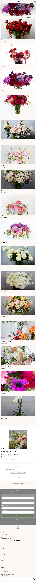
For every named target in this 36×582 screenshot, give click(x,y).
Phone (5, 510)
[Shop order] (30, 17)
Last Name (4, 500)
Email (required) (5, 505)
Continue (18, 515)
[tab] (18, 429)
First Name (4, 496)
